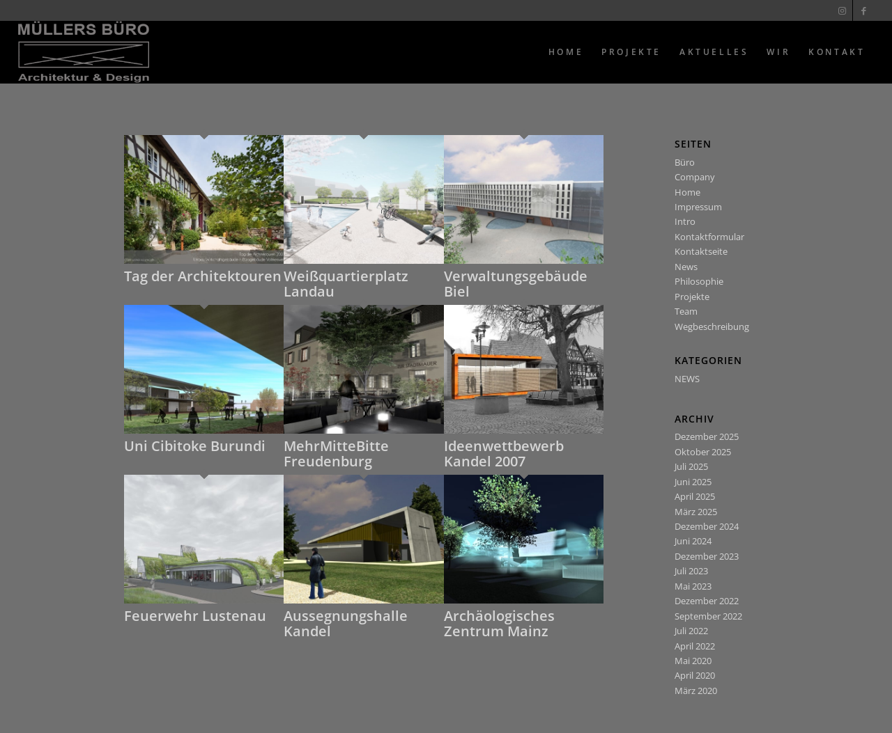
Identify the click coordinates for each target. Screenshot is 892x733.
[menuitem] (565, 52)
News (686, 266)
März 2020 (696, 690)
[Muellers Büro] (84, 52)
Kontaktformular (709, 236)
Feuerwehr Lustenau (195, 615)
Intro (685, 221)
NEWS (687, 378)
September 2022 (708, 616)
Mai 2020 (693, 660)
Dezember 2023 (707, 556)
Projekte (692, 296)
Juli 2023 (691, 571)
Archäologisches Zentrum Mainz (499, 623)
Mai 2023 (693, 586)
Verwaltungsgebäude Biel (515, 284)
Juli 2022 (691, 630)
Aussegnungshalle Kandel (346, 623)
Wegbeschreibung (712, 326)
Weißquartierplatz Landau (346, 284)
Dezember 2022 (707, 600)
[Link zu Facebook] (863, 10)
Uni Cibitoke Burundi (195, 445)
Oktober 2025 (703, 452)
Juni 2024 (693, 541)
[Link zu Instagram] (842, 10)
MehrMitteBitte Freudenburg (336, 453)
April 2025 (695, 496)
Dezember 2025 (707, 436)
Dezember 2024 (707, 526)
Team (686, 311)
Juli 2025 (691, 466)
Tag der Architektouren (203, 276)
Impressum (698, 206)
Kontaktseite (701, 251)
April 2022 (695, 646)
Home (687, 192)
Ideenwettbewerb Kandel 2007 (504, 453)
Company (695, 177)
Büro (685, 162)
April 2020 (695, 675)
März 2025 (696, 511)
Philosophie (699, 281)
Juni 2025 (693, 481)
